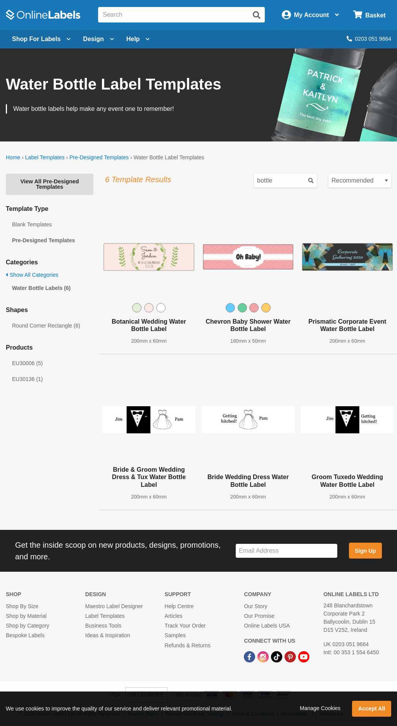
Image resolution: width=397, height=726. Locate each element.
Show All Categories (32, 275)
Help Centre (179, 606)
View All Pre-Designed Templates (49, 184)
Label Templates (45, 157)
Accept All (371, 708)
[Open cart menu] (369, 15)
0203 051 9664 (369, 39)
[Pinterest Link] (291, 657)
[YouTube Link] (303, 657)
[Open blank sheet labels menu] (41, 39)
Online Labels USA (267, 626)
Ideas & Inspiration (107, 635)
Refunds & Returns (188, 645)
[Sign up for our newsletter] (286, 551)
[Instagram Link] (263, 657)
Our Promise (259, 616)
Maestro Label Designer (114, 606)
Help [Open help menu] (138, 39)
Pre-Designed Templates (99, 157)
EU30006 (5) (27, 363)
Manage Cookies (320, 708)
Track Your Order (185, 626)
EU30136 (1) (27, 379)
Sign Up (365, 551)
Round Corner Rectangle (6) (46, 325)
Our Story (255, 606)
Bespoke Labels (25, 635)
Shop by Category (27, 626)
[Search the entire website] (181, 14)
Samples (175, 635)
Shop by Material (26, 616)
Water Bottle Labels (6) (41, 288)
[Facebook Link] (250, 657)
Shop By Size (22, 606)
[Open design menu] (98, 39)
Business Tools (103, 626)
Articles (174, 616)
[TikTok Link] (277, 657)
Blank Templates (32, 224)
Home (13, 157)
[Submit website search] (257, 15)
